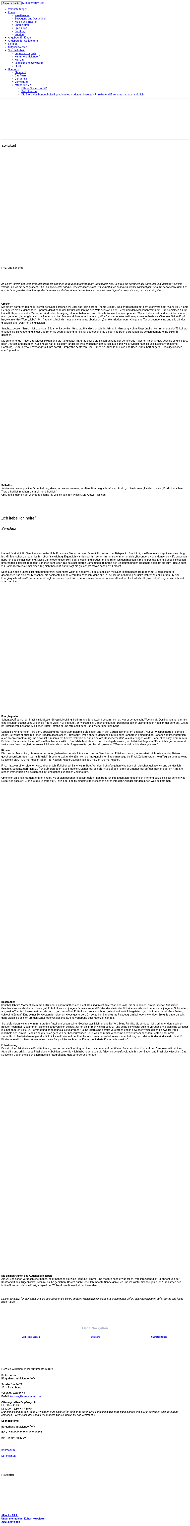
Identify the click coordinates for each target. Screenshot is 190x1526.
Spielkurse (21, 28)
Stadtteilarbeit (16, 50)
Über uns (13, 69)
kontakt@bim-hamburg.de (25, 1396)
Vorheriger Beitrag (31, 1337)
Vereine (19, 34)
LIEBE (18, 66)
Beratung (20, 31)
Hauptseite (95, 1337)
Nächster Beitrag (159, 1337)
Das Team (21, 75)
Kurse (11, 12)
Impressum (8, 1450)
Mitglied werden (17, 47)
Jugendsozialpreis (25, 53)
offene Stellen (23, 85)
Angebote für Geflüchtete (23, 40)
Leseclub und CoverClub (29, 62)
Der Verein (21, 78)
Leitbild (12, 43)
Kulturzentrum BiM (33, 2)
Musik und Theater (26, 21)
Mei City (19, 59)
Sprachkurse (22, 24)
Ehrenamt (20, 72)
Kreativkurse (22, 15)
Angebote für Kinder (20, 37)
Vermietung (21, 81)
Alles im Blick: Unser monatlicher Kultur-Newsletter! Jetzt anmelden (23, 1518)
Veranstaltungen (17, 9)
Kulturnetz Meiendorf (27, 56)
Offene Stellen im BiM (34, 88)
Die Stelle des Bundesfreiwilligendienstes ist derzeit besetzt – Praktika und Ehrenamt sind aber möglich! (82, 94)
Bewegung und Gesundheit (30, 18)
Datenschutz (8, 1455)
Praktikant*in (29, 91)
